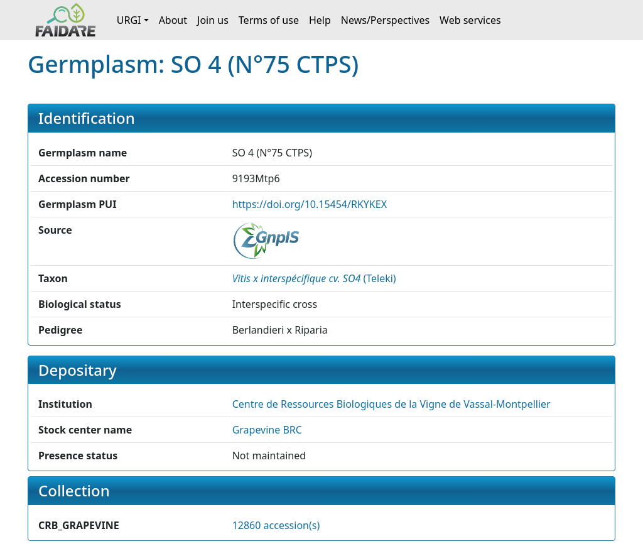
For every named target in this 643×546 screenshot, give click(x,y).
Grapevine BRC (267, 430)
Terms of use (269, 20)
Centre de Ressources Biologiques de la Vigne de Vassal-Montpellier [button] (391, 404)
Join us (213, 20)
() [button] (314, 278)
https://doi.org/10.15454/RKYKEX (309, 204)
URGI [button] (129, 20)
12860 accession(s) (276, 525)
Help (320, 20)
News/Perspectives (385, 20)
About (173, 20)
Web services (470, 20)
